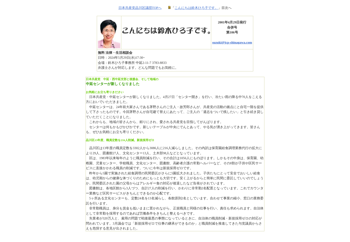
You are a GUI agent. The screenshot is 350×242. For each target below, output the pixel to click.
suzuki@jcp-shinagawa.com (232, 42)
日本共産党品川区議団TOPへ (140, 8)
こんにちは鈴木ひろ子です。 (196, 8)
